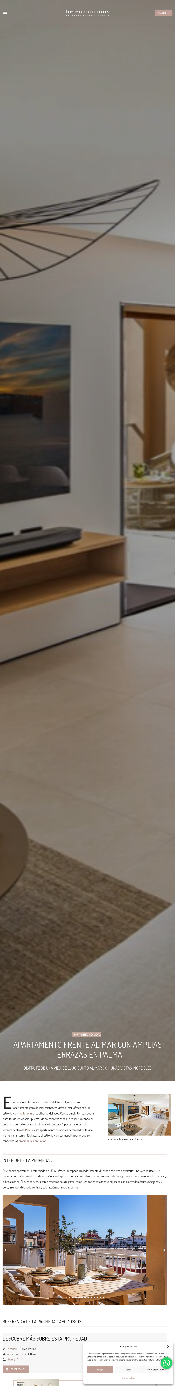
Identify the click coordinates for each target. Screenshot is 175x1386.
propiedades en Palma (32, 1141)
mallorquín (25, 1113)
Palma (29, 1130)
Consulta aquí (16, 1369)
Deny (128, 1369)
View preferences (156, 1369)
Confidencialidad (128, 1378)
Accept (100, 1369)
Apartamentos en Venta (87, 1034)
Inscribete (164, 13)
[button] (168, 1346)
